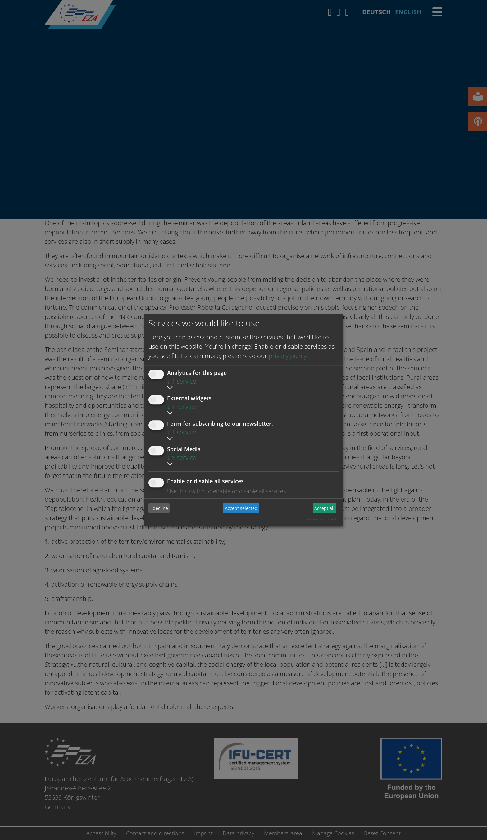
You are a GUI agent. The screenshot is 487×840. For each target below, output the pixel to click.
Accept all (324, 508)
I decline (159, 508)
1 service (181, 381)
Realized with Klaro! (321, 519)
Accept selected (241, 508)
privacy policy (288, 356)
